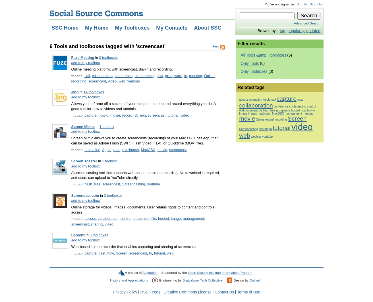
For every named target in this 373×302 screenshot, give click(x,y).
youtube (153, 184)
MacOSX (148, 150)
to (150, 253)
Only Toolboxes (254, 71)
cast (102, 253)
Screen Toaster (84, 161)
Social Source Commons (96, 13)
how (110, 253)
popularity (295, 31)
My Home (96, 28)
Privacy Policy (125, 292)
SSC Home (64, 28)
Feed (216, 46)
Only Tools (250, 63)
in (185, 76)
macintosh (130, 150)
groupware (173, 76)
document (141, 218)
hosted (163, 218)
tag (282, 31)
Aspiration (150, 273)
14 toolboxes (94, 92)
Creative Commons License (187, 292)
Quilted (254, 280)
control (126, 218)
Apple (106, 150)
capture (90, 115)
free (97, 184)
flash (88, 184)
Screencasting (133, 184)
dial (160, 76)
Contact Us (224, 292)
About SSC (207, 28)
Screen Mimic (82, 127)
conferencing (144, 76)
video (112, 81)
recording (78, 81)
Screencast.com (85, 195)
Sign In (302, 4)
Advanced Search (307, 23)
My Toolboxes (132, 28)
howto (103, 115)
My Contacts (171, 28)
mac (116, 150)
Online (209, 76)
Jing (74, 92)
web (122, 81)
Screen (140, 115)
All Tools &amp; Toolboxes (263, 55)
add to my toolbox (85, 63)
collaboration (102, 76)
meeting (195, 76)
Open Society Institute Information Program (220, 273)
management (193, 218)
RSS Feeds (150, 292)
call (87, 76)
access (90, 218)
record (127, 115)
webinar (133, 81)
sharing (97, 224)
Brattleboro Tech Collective (202, 280)
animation (92, 150)
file (153, 218)
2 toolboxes (113, 195)
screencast (97, 81)
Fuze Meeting (82, 57)
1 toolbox (107, 127)
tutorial (172, 115)
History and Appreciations (129, 280)
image (176, 218)
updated (313, 31)
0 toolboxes (108, 57)
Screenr (78, 235)
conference (123, 76)
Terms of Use (248, 292)
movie (115, 115)
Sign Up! (316, 4)
